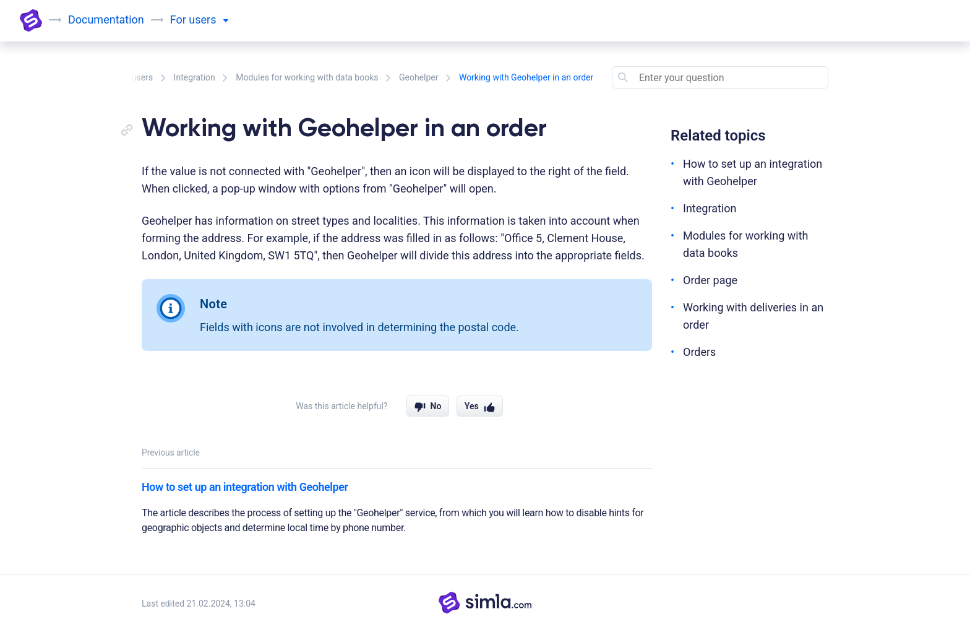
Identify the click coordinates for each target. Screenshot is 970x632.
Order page (710, 280)
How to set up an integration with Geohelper (245, 486)
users (208, 19)
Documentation (106, 19)
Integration (194, 77)
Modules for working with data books (307, 77)
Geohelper (419, 77)
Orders (699, 351)
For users (135, 77)
